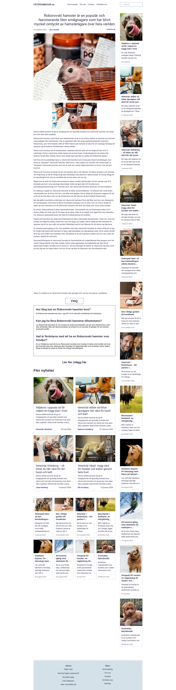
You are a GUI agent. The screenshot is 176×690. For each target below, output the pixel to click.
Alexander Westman (44, 429)
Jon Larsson (54, 30)
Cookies (91, 4)
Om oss (83, 4)
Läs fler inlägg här (74, 362)
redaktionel (111, 29)
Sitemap (107, 684)
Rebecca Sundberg (85, 429)
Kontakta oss (102, 4)
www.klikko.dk (70, 684)
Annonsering (72, 4)
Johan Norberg (42, 487)
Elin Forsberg (83, 487)
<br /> (74, 272)
